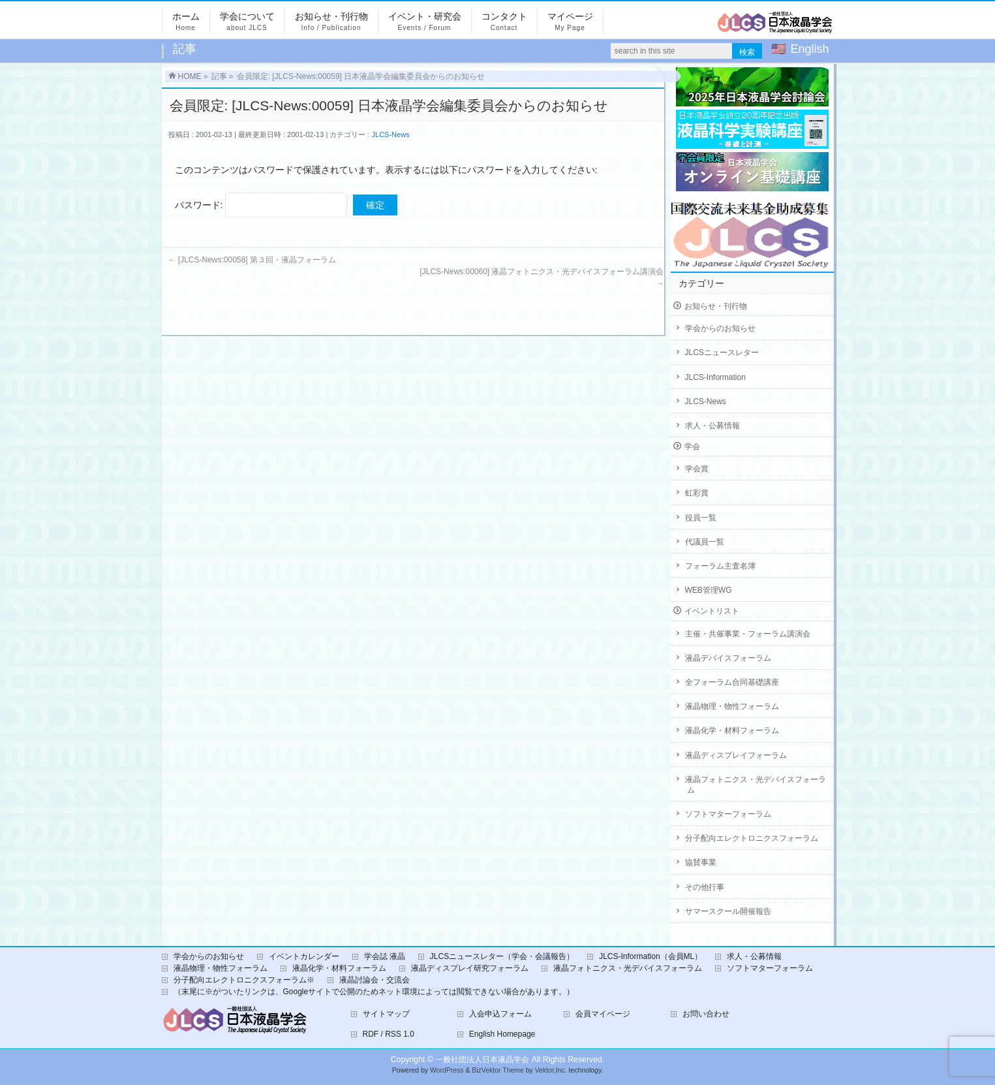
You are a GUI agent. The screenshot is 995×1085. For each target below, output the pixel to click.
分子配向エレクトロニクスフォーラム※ (244, 979)
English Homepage (502, 1034)
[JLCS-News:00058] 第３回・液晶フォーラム (252, 259)
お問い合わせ (705, 1013)
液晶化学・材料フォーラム (732, 730)
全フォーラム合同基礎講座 (732, 682)
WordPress (447, 1070)
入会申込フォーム (500, 1013)
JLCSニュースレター (722, 352)
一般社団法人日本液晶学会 (482, 1059)
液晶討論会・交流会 (374, 979)
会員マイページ (602, 1013)
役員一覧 (700, 517)
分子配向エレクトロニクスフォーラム (751, 838)
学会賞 (697, 468)
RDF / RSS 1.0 (388, 1034)
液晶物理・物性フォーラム (732, 706)
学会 (692, 446)
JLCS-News (391, 134)
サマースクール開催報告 (728, 911)
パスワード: (261, 205)
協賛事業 (700, 862)
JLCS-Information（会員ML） (650, 956)
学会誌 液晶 (384, 956)
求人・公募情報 (712, 425)
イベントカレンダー (304, 956)
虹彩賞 (697, 492)
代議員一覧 (704, 541)
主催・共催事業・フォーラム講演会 (747, 633)
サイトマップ (386, 1013)
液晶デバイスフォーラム (728, 658)
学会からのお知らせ (720, 328)
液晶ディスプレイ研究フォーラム (469, 968)
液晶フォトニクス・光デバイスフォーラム (755, 784)
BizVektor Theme (498, 1070)
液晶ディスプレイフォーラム (736, 755)
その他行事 (704, 887)
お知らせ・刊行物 (715, 306)
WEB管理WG (708, 590)
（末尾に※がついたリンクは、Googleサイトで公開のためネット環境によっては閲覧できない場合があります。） (374, 991)
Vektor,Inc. (551, 1070)
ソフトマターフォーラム (728, 814)
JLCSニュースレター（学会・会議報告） (502, 956)
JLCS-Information (715, 377)
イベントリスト (711, 611)
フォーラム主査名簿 (720, 566)
